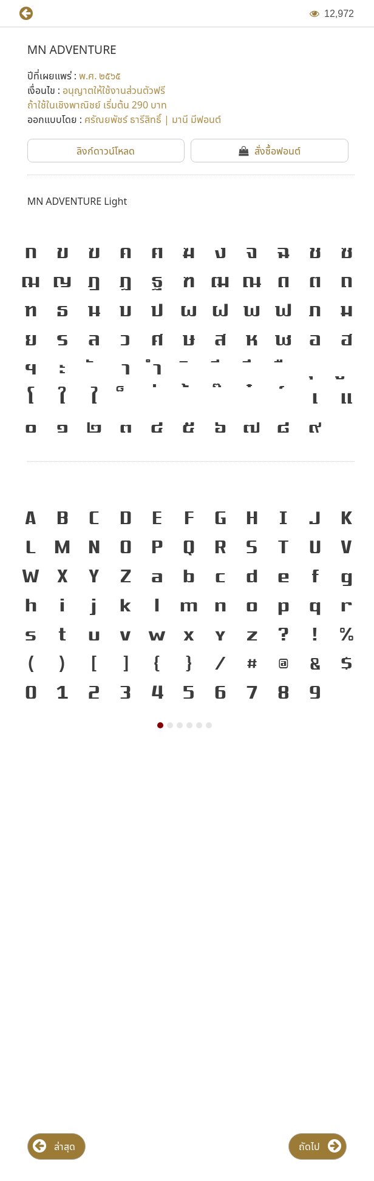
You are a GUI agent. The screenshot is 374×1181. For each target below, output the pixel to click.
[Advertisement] (187, 845)
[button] (21, 13)
